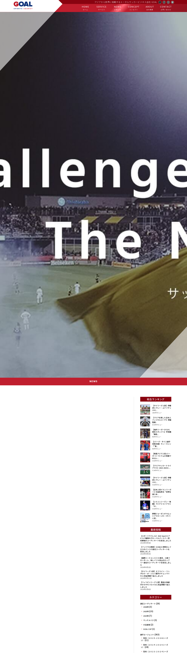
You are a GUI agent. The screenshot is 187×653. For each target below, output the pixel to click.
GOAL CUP (147, 629)
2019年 (146, 616)
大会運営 (146, 624)
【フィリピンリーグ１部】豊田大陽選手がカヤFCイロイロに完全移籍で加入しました (155, 584)
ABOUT (150, 8)
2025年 (146, 611)
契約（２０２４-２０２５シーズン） (154, 646)
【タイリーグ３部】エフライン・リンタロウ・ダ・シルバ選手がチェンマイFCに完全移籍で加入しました (155, 573)
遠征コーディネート (148, 603)
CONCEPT (134, 8)
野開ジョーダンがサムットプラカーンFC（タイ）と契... (161, 515)
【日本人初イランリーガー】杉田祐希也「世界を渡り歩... (161, 491)
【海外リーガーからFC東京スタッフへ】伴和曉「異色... (161, 431)
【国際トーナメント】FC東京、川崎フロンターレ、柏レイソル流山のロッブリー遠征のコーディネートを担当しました (155, 561)
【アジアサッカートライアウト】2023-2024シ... (161, 466)
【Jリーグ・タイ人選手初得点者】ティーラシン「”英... (161, 443)
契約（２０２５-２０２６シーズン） (154, 639)
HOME (85, 8)
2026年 (146, 607)
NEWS (118, 8)
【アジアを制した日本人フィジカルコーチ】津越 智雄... (161, 419)
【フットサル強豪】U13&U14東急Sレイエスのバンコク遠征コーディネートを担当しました (155, 549)
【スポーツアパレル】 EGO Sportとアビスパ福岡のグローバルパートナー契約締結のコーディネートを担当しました (155, 538)
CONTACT (166, 8)
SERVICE (102, 8)
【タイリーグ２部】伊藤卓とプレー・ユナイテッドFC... (161, 407)
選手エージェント (147, 634)
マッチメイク (148, 620)
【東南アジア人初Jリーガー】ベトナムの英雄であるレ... (161, 455)
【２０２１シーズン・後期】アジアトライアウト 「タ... (161, 503)
